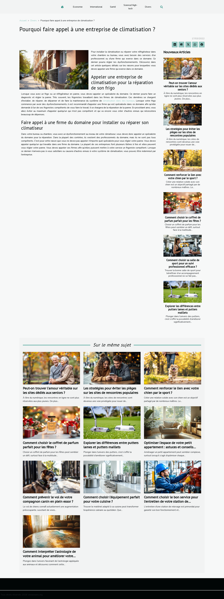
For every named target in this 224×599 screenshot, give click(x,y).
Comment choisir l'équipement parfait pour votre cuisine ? (111, 499)
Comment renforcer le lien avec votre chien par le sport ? (182, 176)
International (96, 6)
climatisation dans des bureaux (118, 100)
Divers (148, 6)
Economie (78, 6)
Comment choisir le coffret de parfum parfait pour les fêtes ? (183, 219)
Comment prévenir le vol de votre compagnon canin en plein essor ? (48, 499)
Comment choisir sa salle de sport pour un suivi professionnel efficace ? (182, 263)
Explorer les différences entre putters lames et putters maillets (182, 309)
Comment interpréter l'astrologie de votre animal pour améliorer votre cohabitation (49, 555)
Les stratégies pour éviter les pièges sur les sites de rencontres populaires (183, 132)
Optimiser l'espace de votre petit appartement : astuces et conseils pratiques (168, 447)
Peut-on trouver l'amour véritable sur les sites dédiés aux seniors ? (183, 86)
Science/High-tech (130, 7)
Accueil (23, 20)
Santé (113, 6)
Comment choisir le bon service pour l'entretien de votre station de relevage (171, 501)
